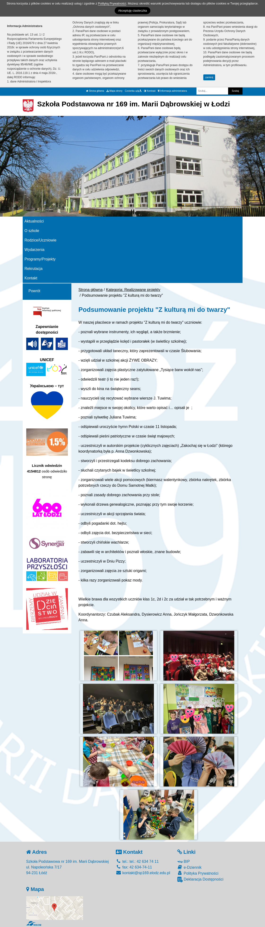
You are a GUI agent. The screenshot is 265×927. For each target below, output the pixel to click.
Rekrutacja (34, 269)
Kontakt (31, 278)
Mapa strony (114, 91)
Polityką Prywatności (112, 3)
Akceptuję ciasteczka (132, 10)
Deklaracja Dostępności (200, 879)
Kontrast (150, 91)
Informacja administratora (172, 91)
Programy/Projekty (40, 259)
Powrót (34, 291)
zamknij (209, 77)
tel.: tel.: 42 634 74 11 (137, 861)
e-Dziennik (189, 867)
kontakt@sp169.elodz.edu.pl (143, 873)
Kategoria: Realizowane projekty (133, 290)
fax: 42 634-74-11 (134, 867)
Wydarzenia (34, 250)
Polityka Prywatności (197, 873)
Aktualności (34, 221)
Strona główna (95, 91)
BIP (183, 861)
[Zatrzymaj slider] (132, 211)
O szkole (32, 231)
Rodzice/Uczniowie (40, 240)
